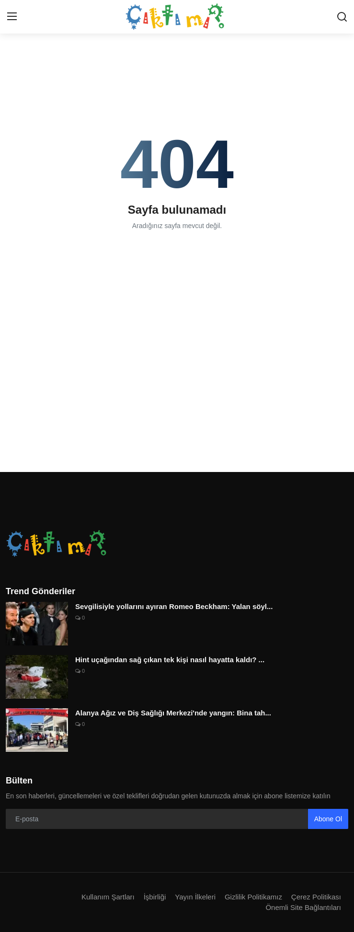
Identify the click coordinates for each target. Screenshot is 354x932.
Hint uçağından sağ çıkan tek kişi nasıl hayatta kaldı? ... (169, 660)
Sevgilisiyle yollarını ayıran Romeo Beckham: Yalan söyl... (174, 606)
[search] (342, 16)
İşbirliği (155, 897)
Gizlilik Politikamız (253, 897)
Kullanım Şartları (108, 897)
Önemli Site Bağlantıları (303, 907)
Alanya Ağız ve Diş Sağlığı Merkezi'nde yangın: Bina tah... (173, 713)
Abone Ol (328, 819)
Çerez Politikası (316, 897)
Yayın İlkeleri (195, 897)
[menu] (12, 16)
